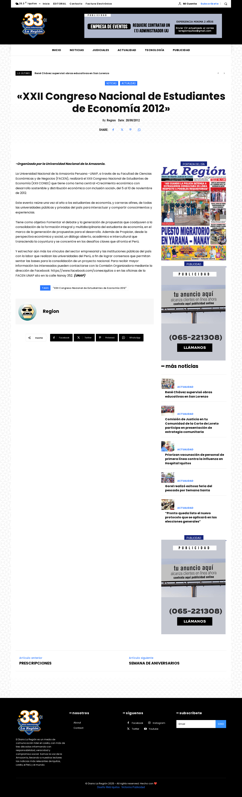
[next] (224, 73)
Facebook (137, 723)
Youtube (153, 728)
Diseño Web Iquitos (108, 787)
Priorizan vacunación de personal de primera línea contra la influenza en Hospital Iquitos (194, 459)
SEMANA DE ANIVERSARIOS (154, 663)
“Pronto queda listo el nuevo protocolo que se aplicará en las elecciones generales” (191, 517)
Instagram (159, 723)
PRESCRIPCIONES (35, 663)
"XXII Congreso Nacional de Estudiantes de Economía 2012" (89, 288)
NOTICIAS (111, 83)
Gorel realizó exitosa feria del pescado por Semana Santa (188, 488)
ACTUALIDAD (128, 83)
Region (111, 120)
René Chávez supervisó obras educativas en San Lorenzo (72, 73)
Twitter (135, 728)
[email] (196, 724)
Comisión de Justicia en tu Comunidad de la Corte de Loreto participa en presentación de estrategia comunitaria (192, 425)
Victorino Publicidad (133, 787)
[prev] (218, 73)
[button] (226, 4)
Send (221, 724)
